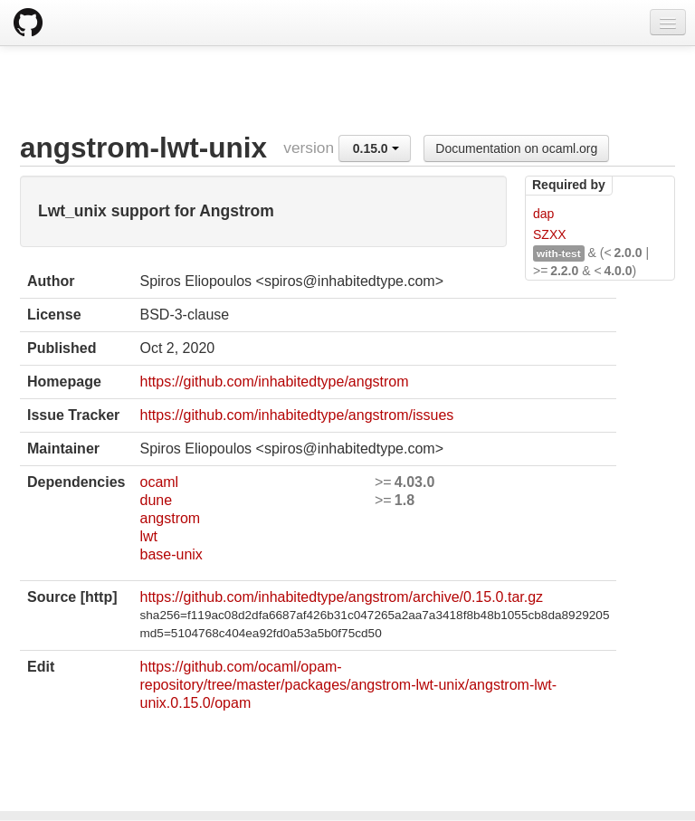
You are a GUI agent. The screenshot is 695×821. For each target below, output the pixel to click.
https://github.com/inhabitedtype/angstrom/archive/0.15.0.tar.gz (341, 597)
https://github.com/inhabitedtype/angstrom (273, 381)
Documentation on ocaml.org (516, 148)
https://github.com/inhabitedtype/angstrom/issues (296, 415)
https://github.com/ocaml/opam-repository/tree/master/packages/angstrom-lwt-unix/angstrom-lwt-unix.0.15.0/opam (348, 685)
